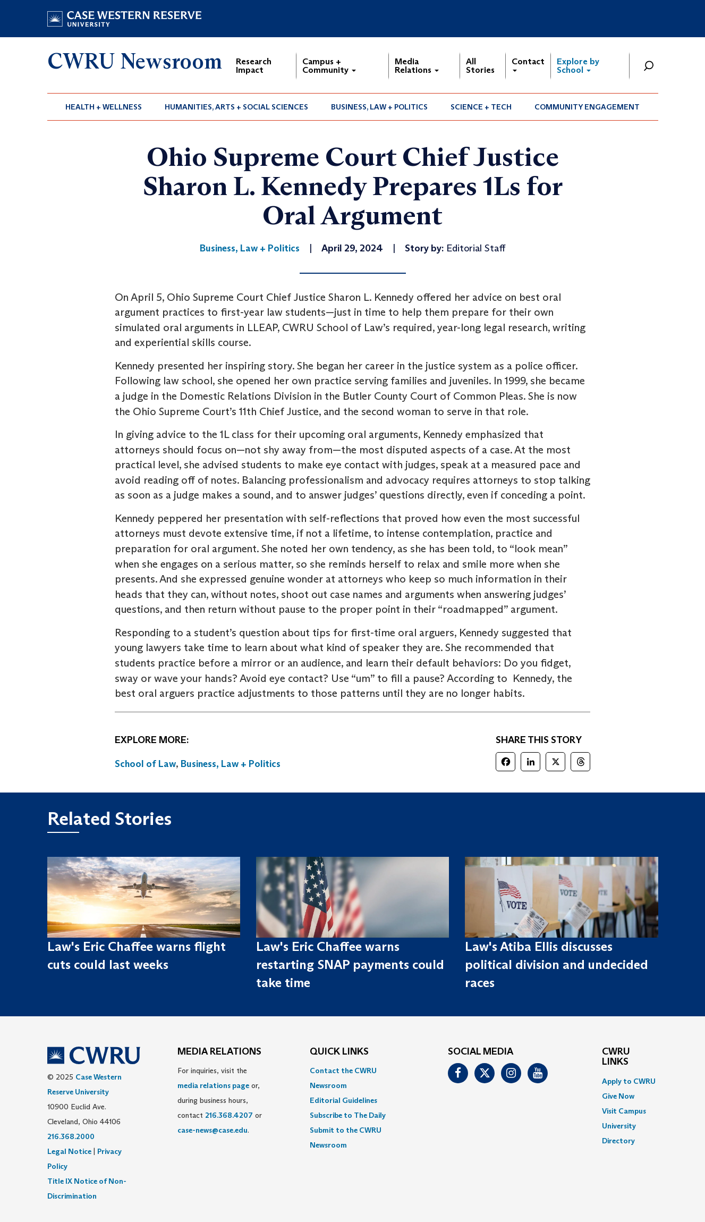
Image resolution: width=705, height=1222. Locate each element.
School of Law (145, 764)
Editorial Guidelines (343, 1100)
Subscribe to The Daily (348, 1115)
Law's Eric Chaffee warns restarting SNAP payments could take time (350, 965)
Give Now (618, 1096)
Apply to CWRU (629, 1081)
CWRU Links (616, 1057)
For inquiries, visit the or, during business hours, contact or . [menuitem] (219, 1100)
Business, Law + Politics (379, 107)
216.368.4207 (229, 1115)
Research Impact (253, 65)
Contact (528, 64)
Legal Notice (69, 1151)
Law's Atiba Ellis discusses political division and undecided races (556, 965)
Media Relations (417, 65)
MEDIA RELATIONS (219, 1052)
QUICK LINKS (339, 1052)
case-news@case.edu (212, 1130)
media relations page (213, 1085)
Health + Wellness (103, 107)
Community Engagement (587, 107)
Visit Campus (624, 1111)
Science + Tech (481, 107)
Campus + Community (329, 65)
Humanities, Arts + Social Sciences (236, 107)
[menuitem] (104, 107)
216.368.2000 (71, 1136)
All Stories (480, 65)
